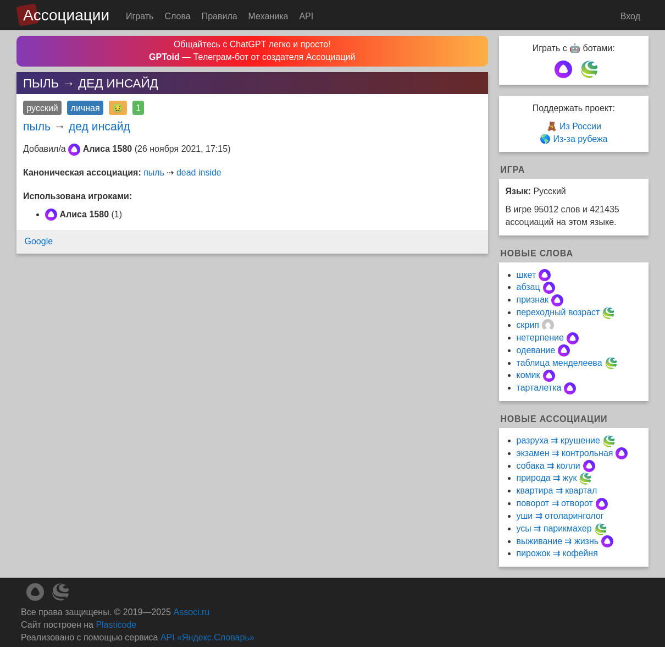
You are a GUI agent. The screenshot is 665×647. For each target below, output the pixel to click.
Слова (177, 16)
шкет (526, 274)
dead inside (198, 172)
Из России (580, 126)
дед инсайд (99, 126)
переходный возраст (558, 312)
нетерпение (540, 337)
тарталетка (539, 387)
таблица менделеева (559, 363)
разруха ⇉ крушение (558, 440)
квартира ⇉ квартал (557, 490)
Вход (630, 16)
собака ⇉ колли (548, 465)
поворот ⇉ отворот (555, 503)
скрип (528, 325)
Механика (268, 16)
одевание (536, 350)
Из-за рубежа (580, 139)
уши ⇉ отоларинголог (560, 515)
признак (533, 299)
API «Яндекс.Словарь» (207, 637)
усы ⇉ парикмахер (554, 528)
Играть (139, 16)
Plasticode (116, 624)
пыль (37, 126)
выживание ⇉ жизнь (558, 541)
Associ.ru (191, 612)
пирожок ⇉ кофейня (557, 553)
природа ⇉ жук (547, 477)
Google (39, 241)
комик (528, 375)
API (306, 16)
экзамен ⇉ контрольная (565, 453)
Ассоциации (66, 15)
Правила (219, 16)
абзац (528, 287)
